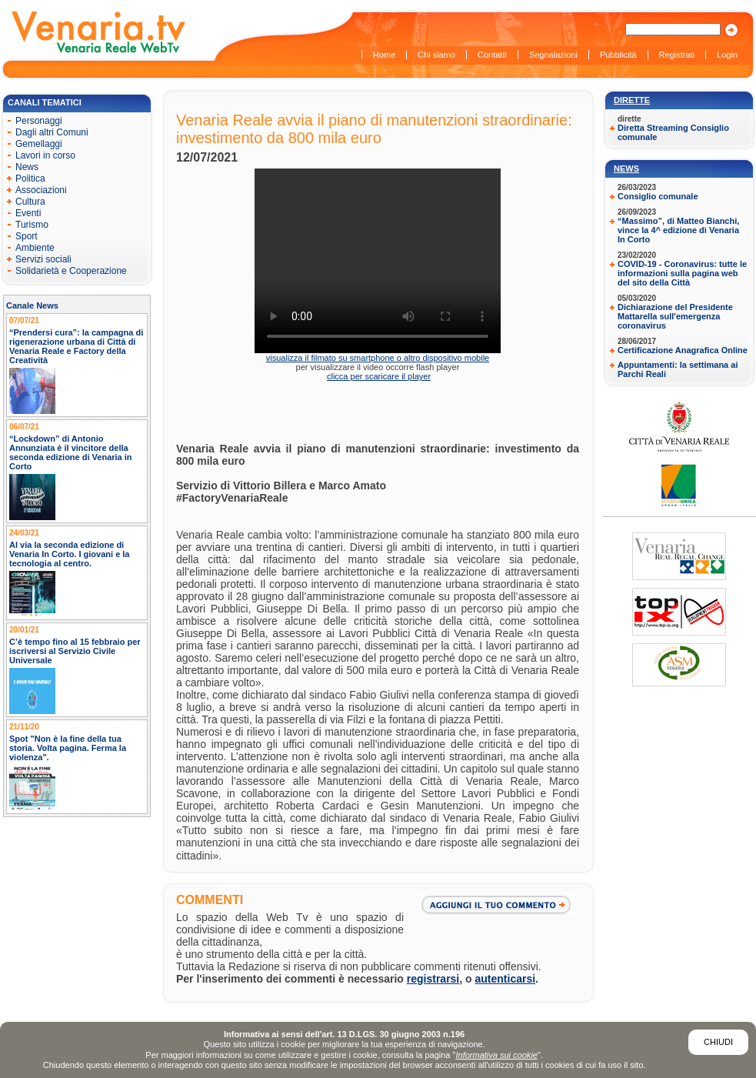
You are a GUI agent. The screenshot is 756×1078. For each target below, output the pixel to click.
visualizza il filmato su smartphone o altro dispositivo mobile (377, 357)
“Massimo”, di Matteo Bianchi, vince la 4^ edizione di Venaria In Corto (678, 230)
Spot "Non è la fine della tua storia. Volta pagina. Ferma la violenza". (67, 748)
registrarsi (433, 979)
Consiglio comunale (658, 196)
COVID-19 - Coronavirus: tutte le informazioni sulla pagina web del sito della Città (682, 273)
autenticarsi (505, 979)
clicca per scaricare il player (379, 376)
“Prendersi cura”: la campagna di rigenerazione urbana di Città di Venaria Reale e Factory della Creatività (76, 346)
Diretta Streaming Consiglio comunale (673, 132)
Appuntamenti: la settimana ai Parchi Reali (678, 369)
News (626, 168)
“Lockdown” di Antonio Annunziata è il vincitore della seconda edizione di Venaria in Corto (70, 452)
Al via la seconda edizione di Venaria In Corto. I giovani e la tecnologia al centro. (69, 554)
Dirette (632, 100)
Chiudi (718, 1041)
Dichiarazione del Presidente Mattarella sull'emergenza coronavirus (675, 316)
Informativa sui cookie (496, 1055)
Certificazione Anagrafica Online (683, 350)
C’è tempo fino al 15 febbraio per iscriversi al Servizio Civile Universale (75, 651)
